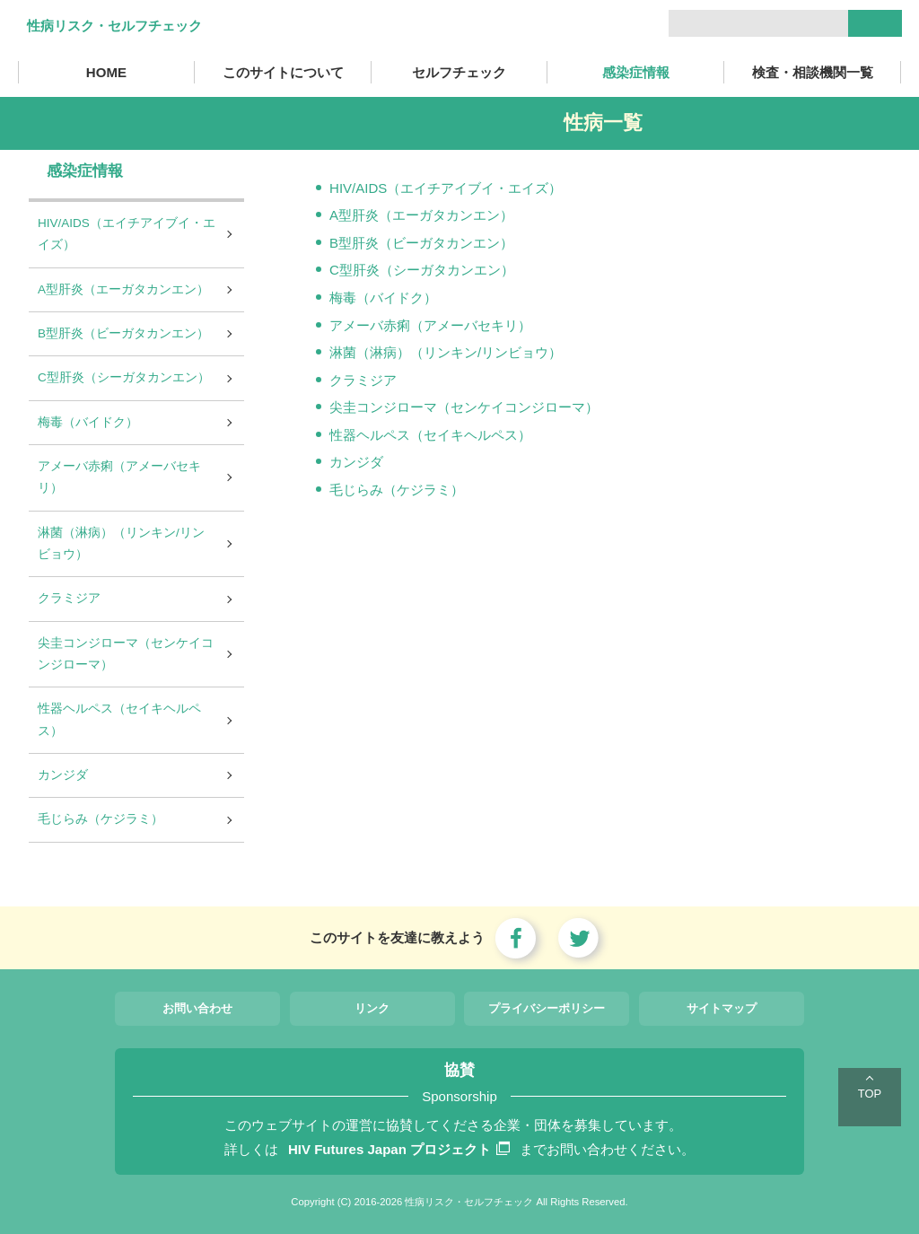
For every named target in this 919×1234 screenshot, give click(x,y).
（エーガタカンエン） (446, 215)
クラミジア (363, 380)
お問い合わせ (197, 1008)
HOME (106, 72)
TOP (869, 1093)
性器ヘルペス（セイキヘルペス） (430, 434)
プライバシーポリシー (546, 1008)
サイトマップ (722, 1008)
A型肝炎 (354, 215)
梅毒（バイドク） (383, 297)
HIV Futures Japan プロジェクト (399, 1149)
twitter (578, 937)
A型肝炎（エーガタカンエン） (123, 289)
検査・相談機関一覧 (812, 72)
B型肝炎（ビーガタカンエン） (421, 242)
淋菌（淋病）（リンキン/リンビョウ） (445, 352)
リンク (371, 1008)
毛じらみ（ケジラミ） (396, 489)
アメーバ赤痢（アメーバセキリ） (430, 325)
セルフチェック (459, 72)
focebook (516, 937)
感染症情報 (636, 72)
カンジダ (356, 461)
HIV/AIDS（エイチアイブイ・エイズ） (445, 188)
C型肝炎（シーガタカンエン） (421, 269)
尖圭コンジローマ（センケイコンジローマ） (464, 407)
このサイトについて (283, 72)
